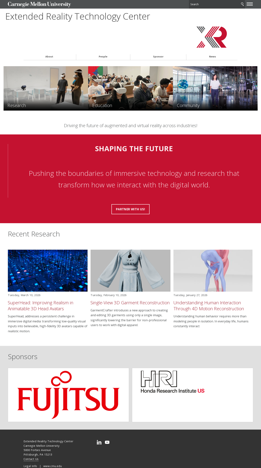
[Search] (202, 3)
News (212, 44)
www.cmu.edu (52, 452)
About (49, 44)
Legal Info (30, 452)
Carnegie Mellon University (52, 4)
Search (226, 3)
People (103, 44)
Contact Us (31, 445)
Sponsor (158, 44)
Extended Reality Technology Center (81, 23)
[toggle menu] (234, 3)
